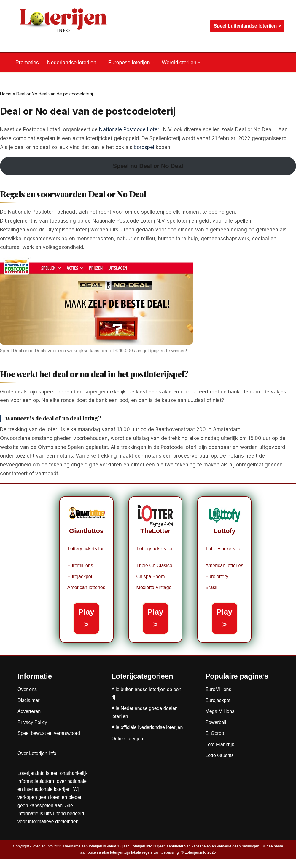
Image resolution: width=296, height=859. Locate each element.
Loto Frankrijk (219, 744)
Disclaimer (28, 700)
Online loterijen (127, 738)
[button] (99, 62)
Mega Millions (219, 711)
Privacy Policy (32, 722)
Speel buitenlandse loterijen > (247, 25)
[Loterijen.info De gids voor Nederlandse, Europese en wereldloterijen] (63, 26)
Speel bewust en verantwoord (48, 733)
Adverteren (29, 711)
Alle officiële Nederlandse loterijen (147, 727)
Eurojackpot (217, 700)
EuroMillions (218, 689)
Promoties (27, 62)
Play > (86, 618)
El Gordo (214, 733)
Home (6, 93)
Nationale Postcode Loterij (130, 129)
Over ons (27, 689)
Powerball (215, 722)
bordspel (144, 147)
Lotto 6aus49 (219, 755)
